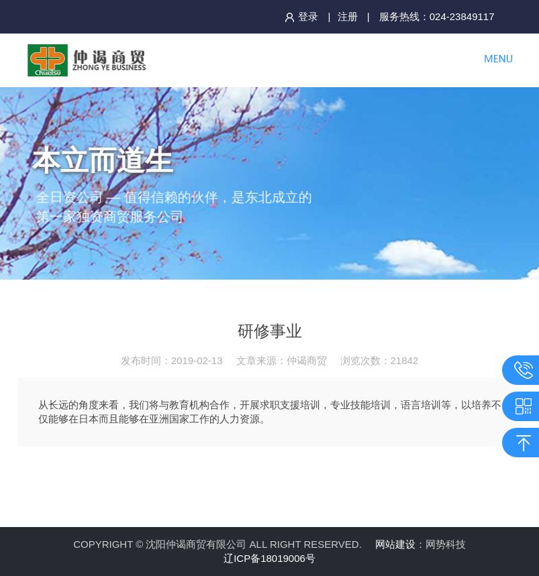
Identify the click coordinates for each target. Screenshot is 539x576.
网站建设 (395, 544)
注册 (348, 16)
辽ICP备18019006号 (269, 558)
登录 (301, 16)
